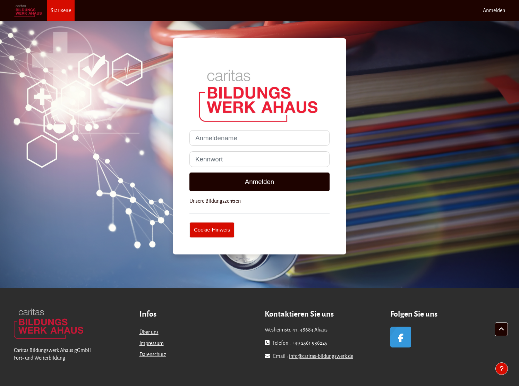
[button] (501, 329)
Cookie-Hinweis (212, 230)
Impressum (151, 343)
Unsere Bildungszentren (215, 200)
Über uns (149, 332)
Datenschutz (152, 354)
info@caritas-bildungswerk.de (321, 356)
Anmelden (494, 10)
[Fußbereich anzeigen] (501, 368)
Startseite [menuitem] (61, 10)
